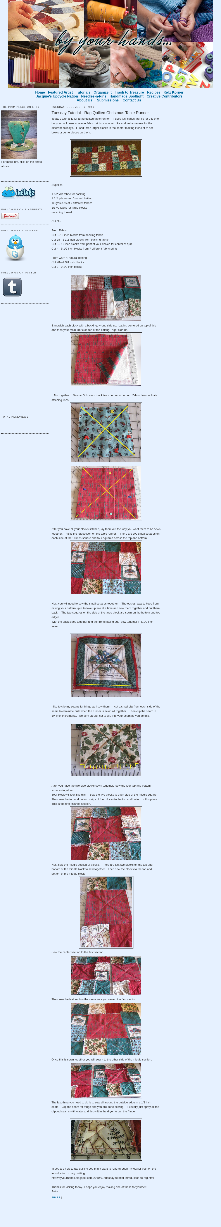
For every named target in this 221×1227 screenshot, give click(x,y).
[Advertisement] (23, 330)
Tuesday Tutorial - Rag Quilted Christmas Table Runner (100, 113)
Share (56, 1197)
